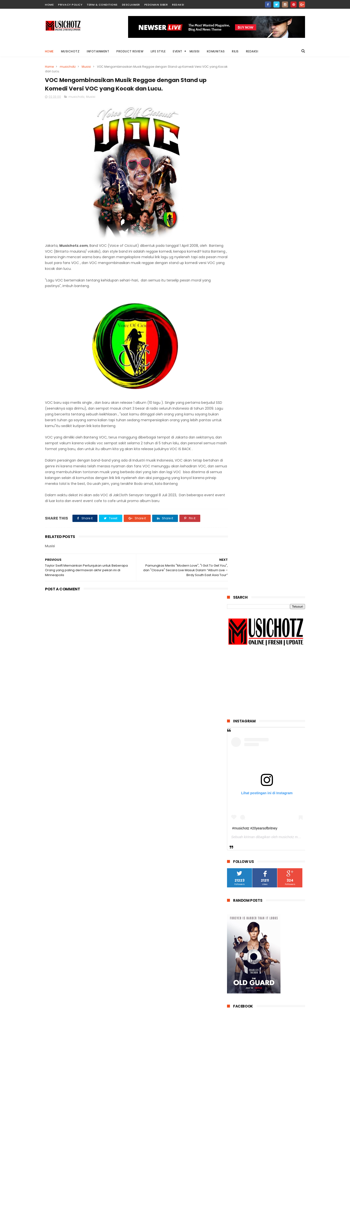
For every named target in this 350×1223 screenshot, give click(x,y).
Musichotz (70, 51)
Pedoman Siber (156, 5)
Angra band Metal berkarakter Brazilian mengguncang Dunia (271, 836)
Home (49, 51)
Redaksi (178, 5)
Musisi (195, 51)
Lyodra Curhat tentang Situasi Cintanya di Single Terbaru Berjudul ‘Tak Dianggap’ (275, 761)
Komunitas (216, 51)
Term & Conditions (102, 5)
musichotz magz (291, 308)
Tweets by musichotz (245, 1077)
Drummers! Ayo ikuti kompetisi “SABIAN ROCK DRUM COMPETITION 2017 (274, 783)
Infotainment (98, 51)
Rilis (235, 51)
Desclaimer (131, 5)
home (49, 5)
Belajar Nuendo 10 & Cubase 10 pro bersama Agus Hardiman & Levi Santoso (278, 880)
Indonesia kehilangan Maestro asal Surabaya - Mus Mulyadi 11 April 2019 (275, 902)
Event (178, 51)
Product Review (130, 51)
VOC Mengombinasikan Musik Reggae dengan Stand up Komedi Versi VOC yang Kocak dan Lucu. (279, 949)
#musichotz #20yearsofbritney (254, 299)
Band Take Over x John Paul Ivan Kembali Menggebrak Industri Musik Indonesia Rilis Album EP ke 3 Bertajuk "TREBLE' (265, 810)
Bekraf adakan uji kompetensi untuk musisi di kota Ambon (276, 858)
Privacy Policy (70, 5)
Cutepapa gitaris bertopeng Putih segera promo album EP (279, 922)
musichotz (68, 67)
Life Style (158, 51)
